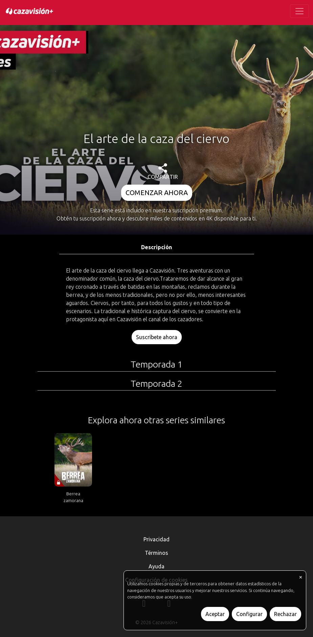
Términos (156, 553)
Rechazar (285, 614)
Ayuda (156, 566)
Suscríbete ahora (156, 337)
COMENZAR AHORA (157, 192)
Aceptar (215, 614)
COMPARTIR (163, 171)
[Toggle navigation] (299, 11)
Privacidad (156, 539)
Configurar (249, 614)
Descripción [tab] (156, 247)
